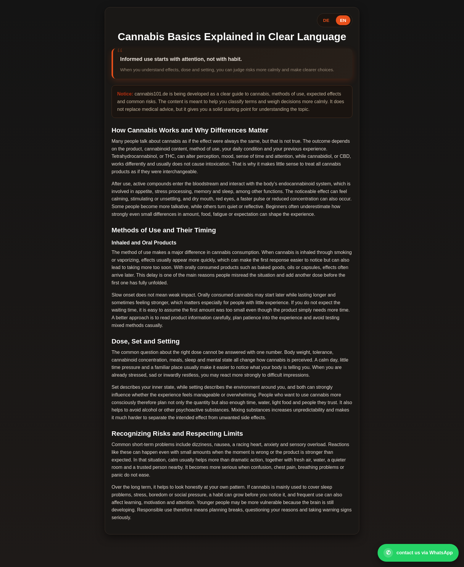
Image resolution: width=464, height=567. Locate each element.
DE (326, 20)
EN (343, 20)
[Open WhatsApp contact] (418, 553)
